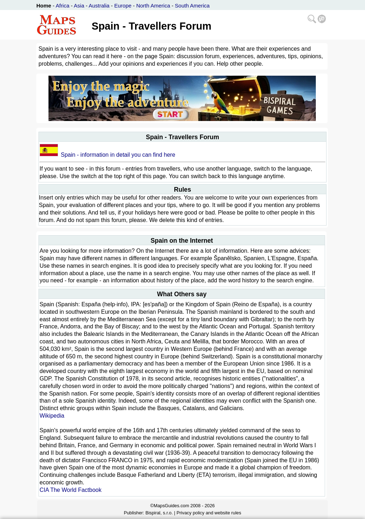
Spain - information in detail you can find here (118, 155)
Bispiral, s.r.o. (159, 512)
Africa (62, 5)
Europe (122, 5)
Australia (99, 5)
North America (153, 5)
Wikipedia (52, 416)
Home (43, 5)
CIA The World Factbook (71, 490)
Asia (79, 5)
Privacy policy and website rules (208, 512)
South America (192, 5)
